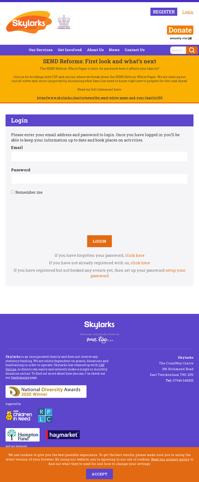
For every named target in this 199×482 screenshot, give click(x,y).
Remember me (27, 192)
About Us (95, 49)
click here (134, 255)
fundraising (20, 377)
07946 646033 (179, 380)
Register (164, 11)
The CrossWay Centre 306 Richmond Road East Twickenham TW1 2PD (171, 366)
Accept (99, 474)
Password (20, 169)
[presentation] (99, 214)
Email (17, 147)
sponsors (21, 446)
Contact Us (135, 49)
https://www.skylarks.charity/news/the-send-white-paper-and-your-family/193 (99, 98)
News (114, 49)
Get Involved (70, 49)
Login (187, 11)
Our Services (41, 49)
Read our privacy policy (170, 459)
